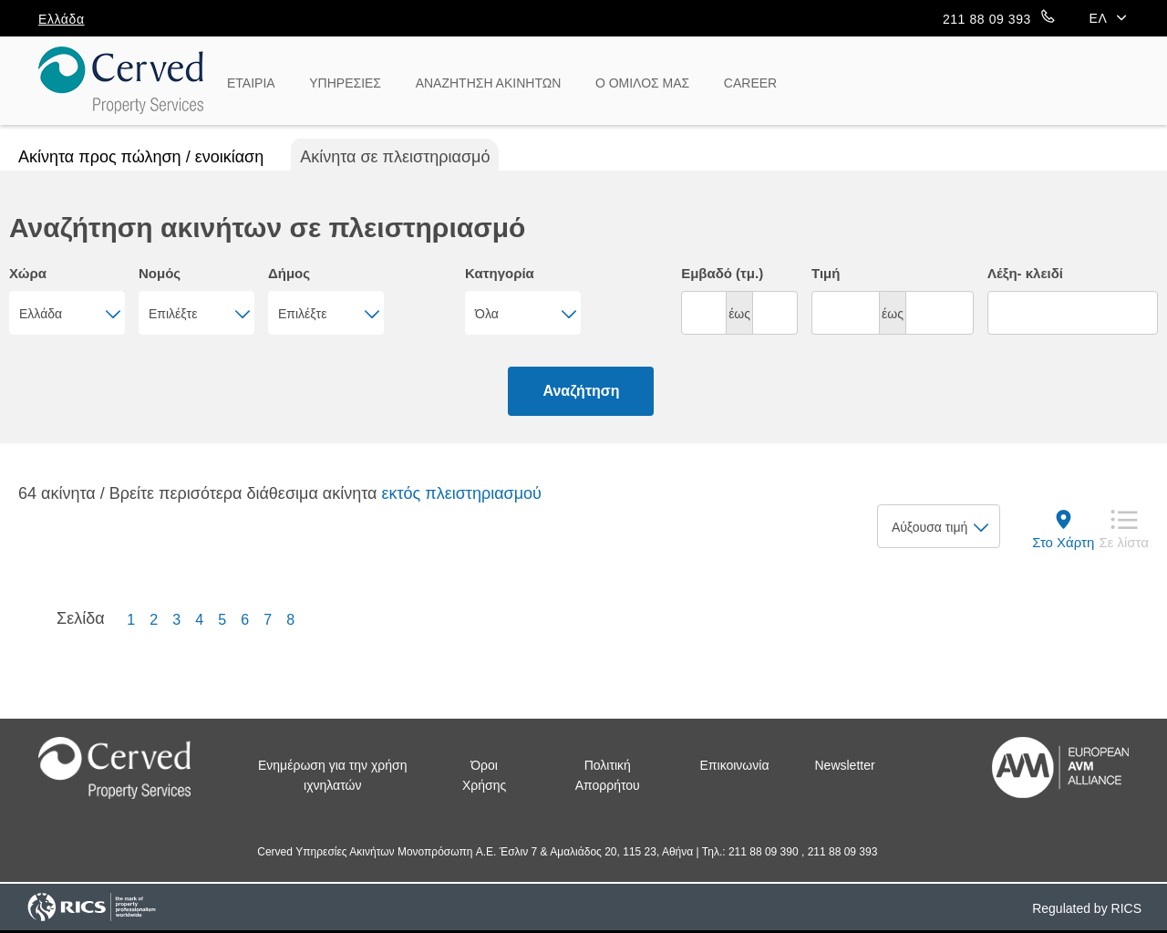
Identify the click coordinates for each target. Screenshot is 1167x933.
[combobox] (67, 313)
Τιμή (825, 273)
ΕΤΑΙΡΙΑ (251, 83)
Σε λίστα (1124, 542)
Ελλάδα (61, 19)
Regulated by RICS (1086, 908)
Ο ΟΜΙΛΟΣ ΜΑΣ (642, 83)
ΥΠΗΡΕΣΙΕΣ (345, 83)
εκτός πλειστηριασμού (461, 493)
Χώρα (27, 273)
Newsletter (845, 765)
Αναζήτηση (580, 391)
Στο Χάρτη (1063, 542)
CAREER (750, 83)
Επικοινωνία (734, 765)
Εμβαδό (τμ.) (722, 273)
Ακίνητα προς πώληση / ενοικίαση (140, 157)
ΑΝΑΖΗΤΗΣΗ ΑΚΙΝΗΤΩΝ (489, 83)
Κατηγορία (499, 273)
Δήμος (289, 273)
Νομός (160, 273)
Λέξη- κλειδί (1025, 273)
